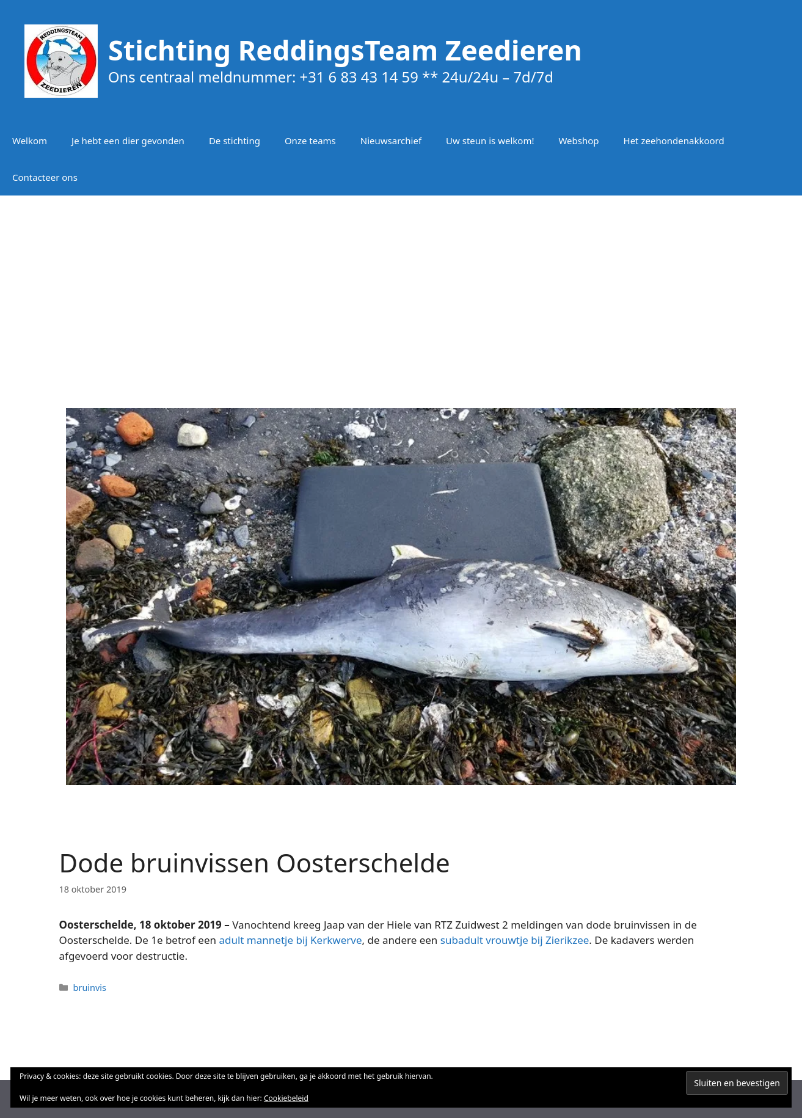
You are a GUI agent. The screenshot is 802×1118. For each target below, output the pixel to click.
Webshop (578, 140)
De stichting (234, 140)
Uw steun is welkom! (490, 140)
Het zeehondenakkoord (674, 140)
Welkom (29, 140)
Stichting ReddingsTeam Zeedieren (345, 49)
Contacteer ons (45, 177)
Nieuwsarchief (390, 140)
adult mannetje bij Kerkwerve (290, 940)
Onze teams (310, 140)
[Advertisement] (401, 293)
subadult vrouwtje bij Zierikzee (514, 940)
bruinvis (89, 987)
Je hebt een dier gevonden (127, 140)
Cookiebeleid (286, 1098)
